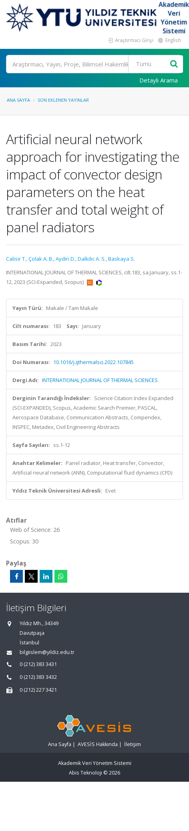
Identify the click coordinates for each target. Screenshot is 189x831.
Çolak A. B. (40, 258)
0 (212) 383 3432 (38, 677)
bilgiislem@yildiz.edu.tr (47, 652)
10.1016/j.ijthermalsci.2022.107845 (93, 362)
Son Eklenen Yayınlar (63, 100)
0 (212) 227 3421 (38, 689)
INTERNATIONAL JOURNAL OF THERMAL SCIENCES (100, 380)
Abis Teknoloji (85, 772)
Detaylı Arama (158, 80)
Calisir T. (16, 258)
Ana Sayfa (18, 100)
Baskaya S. (121, 258)
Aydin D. (65, 258)
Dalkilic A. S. (92, 258)
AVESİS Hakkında (98, 744)
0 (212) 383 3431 (38, 664)
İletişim (132, 744)
